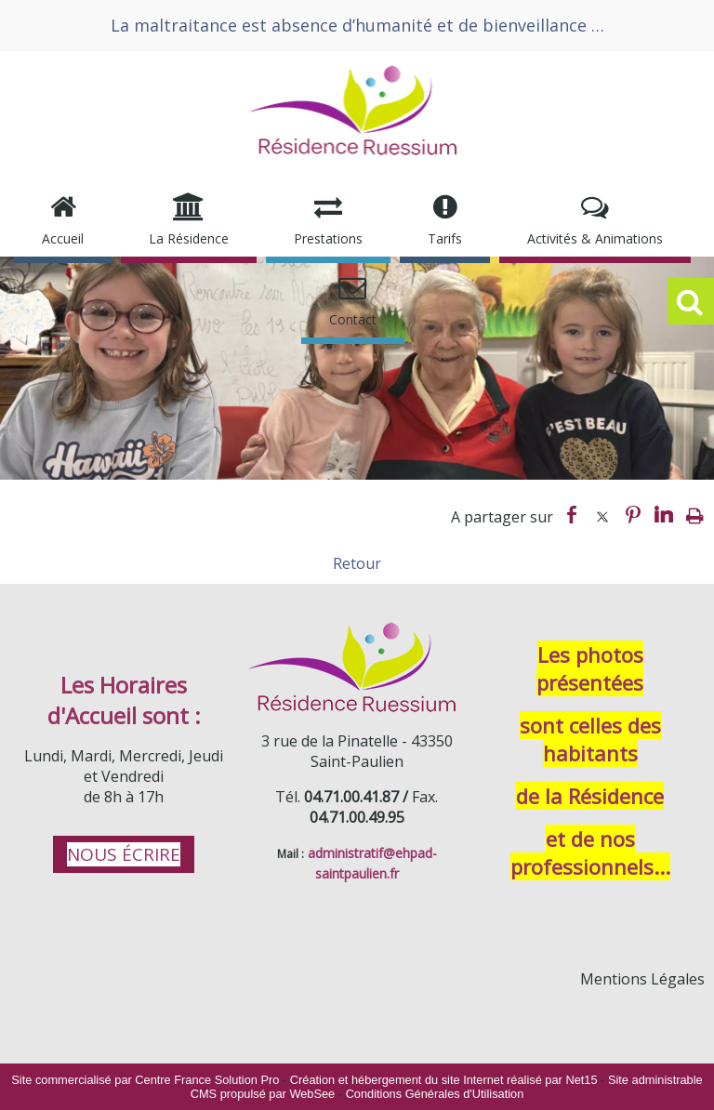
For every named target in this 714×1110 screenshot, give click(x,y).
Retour (357, 563)
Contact (353, 319)
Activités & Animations (595, 238)
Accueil (63, 238)
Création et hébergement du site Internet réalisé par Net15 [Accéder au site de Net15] (444, 1080)
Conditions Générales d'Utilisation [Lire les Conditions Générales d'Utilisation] (435, 1094)
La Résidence (189, 238)
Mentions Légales (642, 979)
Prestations (328, 238)
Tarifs (445, 238)
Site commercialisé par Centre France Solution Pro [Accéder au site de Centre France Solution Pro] (145, 1080)
